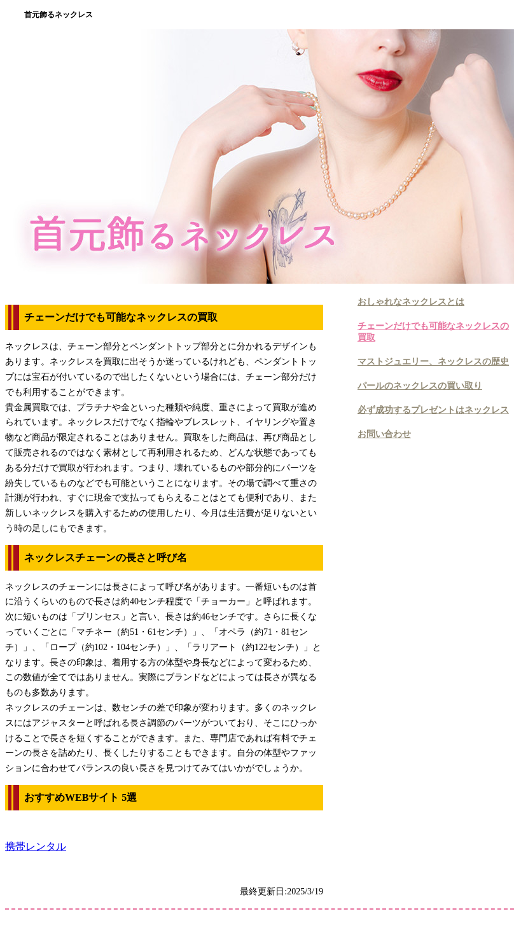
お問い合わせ (384, 434)
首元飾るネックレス (58, 14)
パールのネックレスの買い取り (420, 386)
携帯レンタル (35, 846)
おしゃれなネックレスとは (411, 302)
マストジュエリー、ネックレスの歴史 (433, 361)
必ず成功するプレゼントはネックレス (433, 410)
